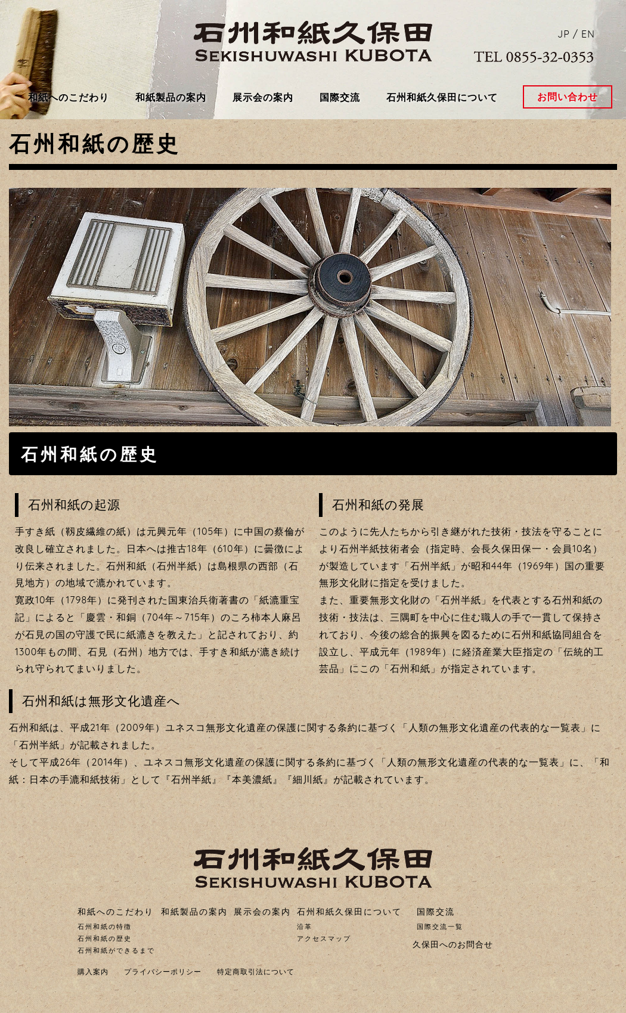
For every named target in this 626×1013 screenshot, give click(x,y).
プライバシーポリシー (163, 971)
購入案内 (93, 971)
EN (588, 34)
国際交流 (340, 97)
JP (563, 34)
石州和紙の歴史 (105, 938)
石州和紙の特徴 (105, 926)
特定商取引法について (256, 971)
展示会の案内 (263, 97)
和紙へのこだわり (68, 97)
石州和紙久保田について (442, 97)
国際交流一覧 (440, 926)
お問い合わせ (567, 97)
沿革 (304, 926)
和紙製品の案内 (170, 97)
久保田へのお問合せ (453, 944)
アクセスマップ (324, 938)
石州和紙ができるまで (116, 950)
